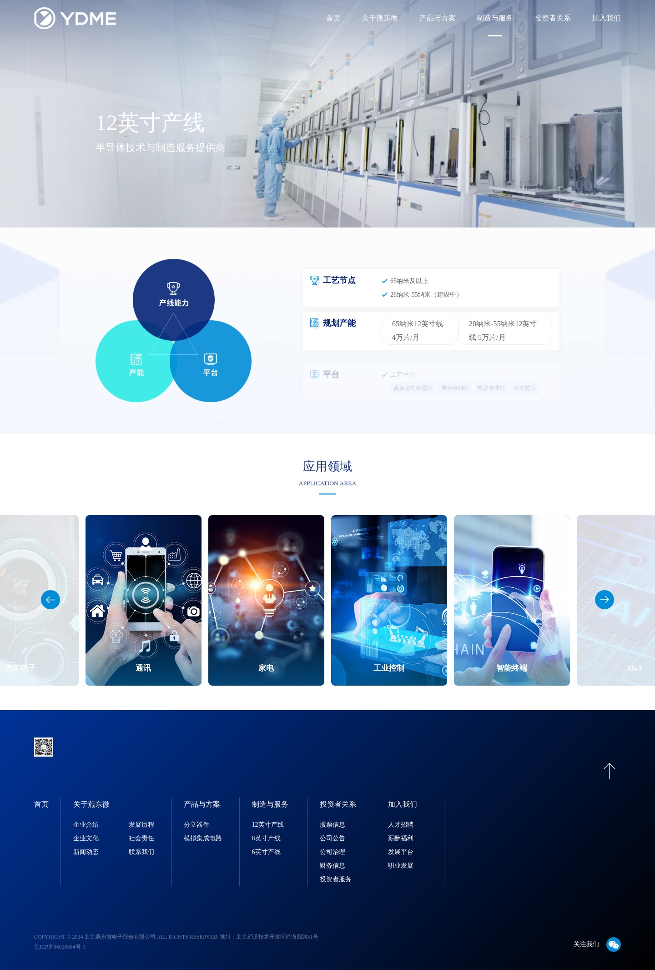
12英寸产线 (268, 824)
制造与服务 (495, 18)
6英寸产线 (266, 852)
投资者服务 (336, 879)
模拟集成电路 (203, 838)
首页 (333, 18)
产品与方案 (437, 18)
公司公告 (332, 838)
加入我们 (606, 18)
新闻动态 (86, 852)
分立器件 (196, 824)
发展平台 (400, 852)
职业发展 (400, 865)
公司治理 (332, 852)
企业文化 (86, 838)
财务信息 (332, 865)
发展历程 (141, 824)
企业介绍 (86, 824)
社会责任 (141, 838)
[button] (604, 599)
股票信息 (332, 824)
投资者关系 (552, 18)
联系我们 (141, 852)
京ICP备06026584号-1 (60, 947)
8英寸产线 (266, 838)
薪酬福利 (400, 838)
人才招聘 (400, 824)
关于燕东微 (380, 18)
